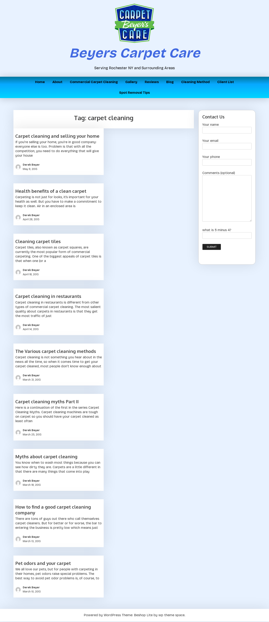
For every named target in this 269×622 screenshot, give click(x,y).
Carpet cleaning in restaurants (48, 297)
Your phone (227, 160)
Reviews (152, 82)
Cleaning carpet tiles (38, 242)
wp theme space (171, 616)
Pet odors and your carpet (43, 564)
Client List (225, 82)
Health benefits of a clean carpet (50, 191)
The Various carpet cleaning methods (55, 352)
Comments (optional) (227, 198)
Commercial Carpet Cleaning (94, 82)
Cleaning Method (195, 82)
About (57, 82)
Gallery (131, 82)
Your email (227, 144)
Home (40, 82)
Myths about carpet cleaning (46, 457)
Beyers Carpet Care (134, 53)
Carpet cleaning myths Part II (47, 402)
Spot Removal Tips (134, 93)
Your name (227, 128)
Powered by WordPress (102, 616)
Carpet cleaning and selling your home (57, 137)
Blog (170, 82)
